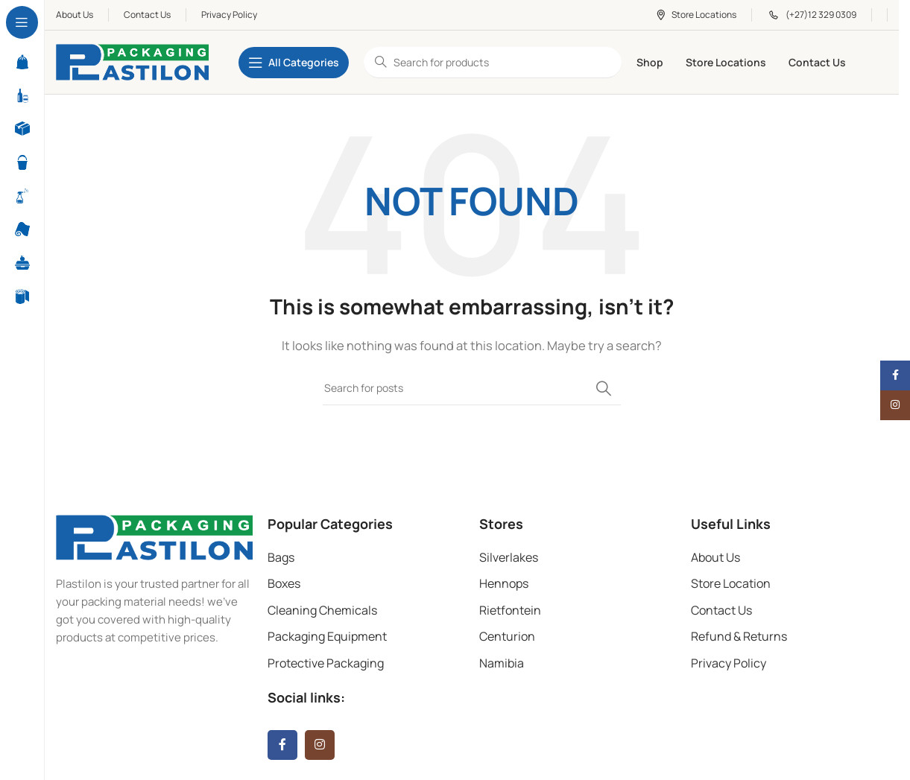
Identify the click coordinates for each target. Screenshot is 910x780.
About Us (715, 557)
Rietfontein (510, 610)
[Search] (472, 388)
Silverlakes (508, 557)
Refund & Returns (739, 636)
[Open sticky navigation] (293, 62)
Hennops (503, 583)
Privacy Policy (728, 663)
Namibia (501, 663)
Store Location (731, 583)
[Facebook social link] (282, 745)
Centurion (507, 636)
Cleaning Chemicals (322, 610)
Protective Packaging (326, 663)
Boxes (284, 583)
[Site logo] (132, 61)
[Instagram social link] (320, 745)
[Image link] (154, 536)
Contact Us (721, 610)
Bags (281, 557)
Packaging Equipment (327, 636)
